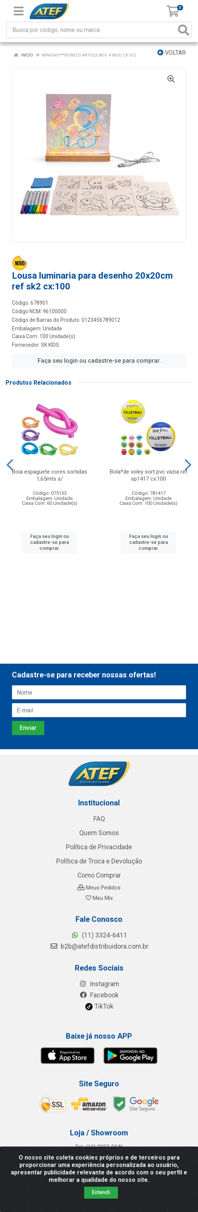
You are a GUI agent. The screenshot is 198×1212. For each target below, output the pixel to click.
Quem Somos (99, 833)
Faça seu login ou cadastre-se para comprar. (99, 360)
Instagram (99, 984)
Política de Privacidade (99, 847)
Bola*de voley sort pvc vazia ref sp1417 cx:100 (149, 475)
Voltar (171, 52)
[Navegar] (10, 465)
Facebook (99, 995)
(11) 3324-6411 (99, 935)
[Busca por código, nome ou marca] (91, 30)
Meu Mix (99, 898)
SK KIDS (50, 345)
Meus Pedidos (99, 887)
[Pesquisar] (183, 30)
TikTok (99, 1006)
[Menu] (18, 11)
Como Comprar (99, 875)
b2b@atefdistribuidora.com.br (99, 946)
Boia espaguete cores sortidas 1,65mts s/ (49, 475)
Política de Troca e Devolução (99, 861)
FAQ (99, 819)
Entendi (101, 1192)
